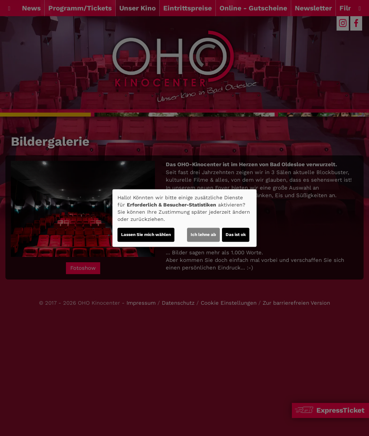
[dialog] (184, 218)
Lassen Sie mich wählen (146, 234)
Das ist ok (236, 234)
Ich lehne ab (203, 234)
